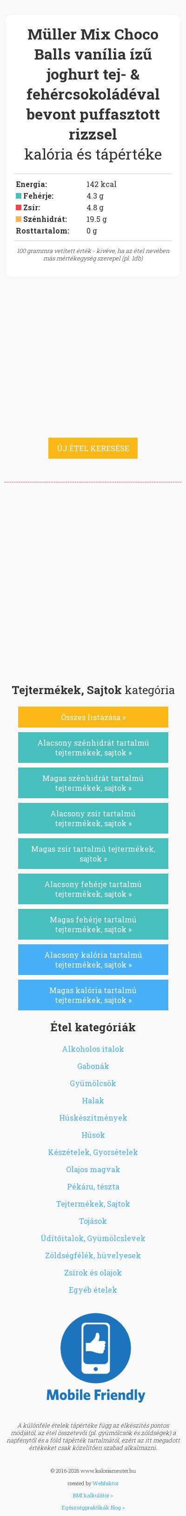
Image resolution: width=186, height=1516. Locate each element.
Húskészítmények (93, 1117)
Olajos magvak (93, 1169)
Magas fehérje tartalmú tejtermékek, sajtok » (93, 924)
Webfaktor (106, 1483)
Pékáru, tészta (93, 1186)
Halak (93, 1100)
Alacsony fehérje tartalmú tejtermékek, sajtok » (93, 889)
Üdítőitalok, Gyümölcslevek (93, 1238)
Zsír (30, 207)
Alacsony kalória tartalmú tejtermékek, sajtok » (93, 959)
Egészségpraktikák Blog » (93, 1507)
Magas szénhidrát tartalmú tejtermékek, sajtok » (93, 783)
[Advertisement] (93, 580)
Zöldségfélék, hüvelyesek (93, 1255)
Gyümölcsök (93, 1083)
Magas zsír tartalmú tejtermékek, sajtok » (93, 853)
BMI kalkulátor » (93, 1495)
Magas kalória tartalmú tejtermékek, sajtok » (93, 995)
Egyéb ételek (93, 1290)
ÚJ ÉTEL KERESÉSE (93, 448)
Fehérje (37, 195)
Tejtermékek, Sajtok (93, 1204)
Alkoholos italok (93, 1049)
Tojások (93, 1221)
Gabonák (93, 1066)
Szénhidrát (44, 219)
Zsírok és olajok (93, 1272)
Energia (30, 184)
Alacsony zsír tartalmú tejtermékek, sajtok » (93, 818)
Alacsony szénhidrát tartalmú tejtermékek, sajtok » (93, 747)
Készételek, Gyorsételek (93, 1152)
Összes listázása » (93, 717)
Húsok (93, 1135)
